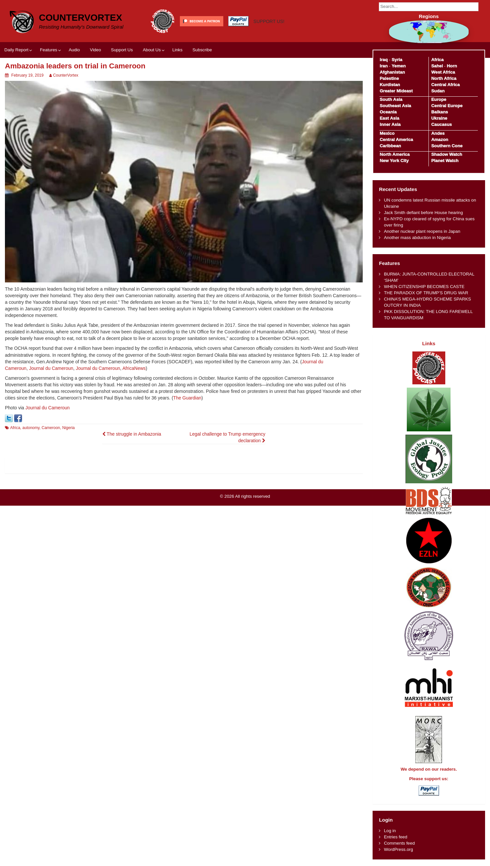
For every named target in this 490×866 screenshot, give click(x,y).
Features (48, 49)
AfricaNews (134, 368)
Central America (396, 139)
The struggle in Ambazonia (131, 434)
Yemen (399, 65)
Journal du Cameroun (51, 368)
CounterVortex (80, 17)
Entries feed (395, 836)
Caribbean (390, 145)
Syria (397, 59)
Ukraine (439, 118)
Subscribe (202, 49)
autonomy (30, 427)
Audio (74, 49)
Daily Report (16, 49)
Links (177, 49)
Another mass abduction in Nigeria (417, 237)
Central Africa (445, 84)
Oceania (388, 111)
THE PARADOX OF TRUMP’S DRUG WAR (426, 292)
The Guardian (187, 397)
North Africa (443, 78)
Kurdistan (390, 84)
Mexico (387, 133)
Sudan (438, 90)
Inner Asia (390, 124)
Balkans (439, 111)
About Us (152, 49)
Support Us (122, 49)
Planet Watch (444, 160)
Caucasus (441, 124)
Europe (438, 99)
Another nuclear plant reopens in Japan (422, 231)
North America (394, 154)
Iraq (383, 59)
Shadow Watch (446, 154)
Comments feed (399, 843)
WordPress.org (398, 849)
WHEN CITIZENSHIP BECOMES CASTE (424, 286)
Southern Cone (446, 145)
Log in (390, 830)
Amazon (439, 139)
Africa (15, 427)
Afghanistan (392, 72)
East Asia (389, 118)
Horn (452, 65)
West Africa (443, 72)
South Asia (391, 99)
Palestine (389, 78)
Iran (383, 65)
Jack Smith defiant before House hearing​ (423, 212)
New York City (394, 160)
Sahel (437, 65)
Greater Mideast (396, 90)
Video (95, 49)
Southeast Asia (395, 105)
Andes (438, 133)
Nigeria (68, 427)
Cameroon (51, 427)
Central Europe (446, 105)
